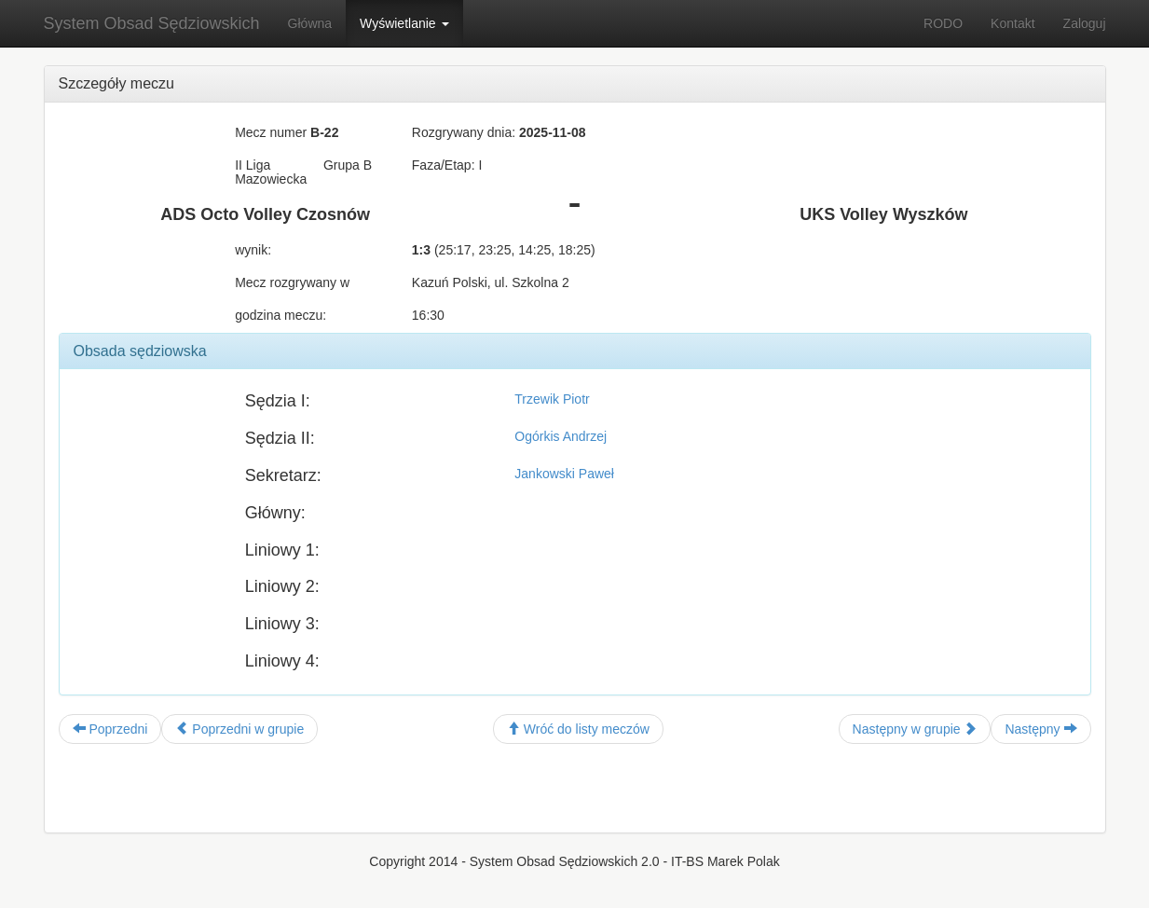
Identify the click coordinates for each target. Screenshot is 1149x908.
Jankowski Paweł (564, 473)
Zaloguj (1084, 23)
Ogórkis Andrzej (560, 436)
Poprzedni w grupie (239, 729)
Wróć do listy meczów (578, 729)
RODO (943, 23)
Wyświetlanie (404, 23)
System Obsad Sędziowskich (152, 23)
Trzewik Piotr (551, 399)
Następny (1040, 729)
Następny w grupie (915, 729)
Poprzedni (110, 729)
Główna (310, 23)
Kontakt (1012, 23)
